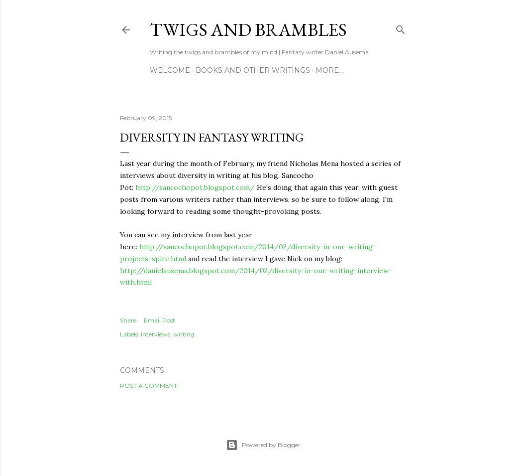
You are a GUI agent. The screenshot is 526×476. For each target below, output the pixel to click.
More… (329, 70)
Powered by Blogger (263, 445)
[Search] (401, 27)
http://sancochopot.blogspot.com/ (195, 187)
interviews (155, 334)
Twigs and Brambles (248, 29)
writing (184, 334)
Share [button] (128, 320)
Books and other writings (253, 70)
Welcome (170, 70)
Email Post (159, 320)
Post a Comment (148, 385)
